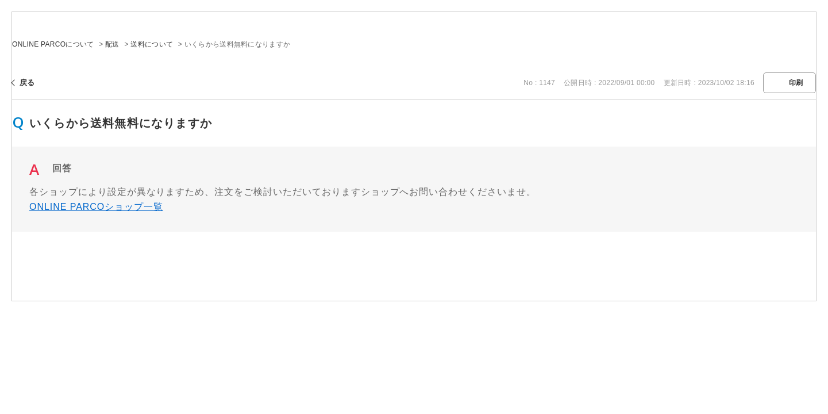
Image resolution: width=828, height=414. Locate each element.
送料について (151, 44)
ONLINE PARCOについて (53, 44)
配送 (112, 44)
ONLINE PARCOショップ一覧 (96, 207)
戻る (27, 82)
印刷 (796, 83)
